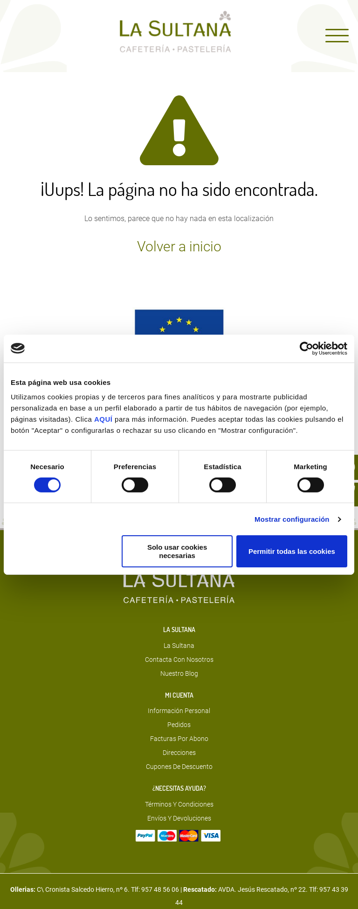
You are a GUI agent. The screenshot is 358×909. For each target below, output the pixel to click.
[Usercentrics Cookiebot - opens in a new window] (306, 348)
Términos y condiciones (179, 804)
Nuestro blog (179, 673)
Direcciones (179, 752)
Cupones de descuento (179, 766)
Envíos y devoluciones (179, 818)
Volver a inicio (179, 247)
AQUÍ (104, 419)
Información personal (179, 710)
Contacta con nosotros (179, 659)
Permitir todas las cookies (291, 551)
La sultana (179, 645)
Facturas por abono (179, 738)
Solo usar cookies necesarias (177, 551)
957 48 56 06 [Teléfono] (160, 889)
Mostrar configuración (292, 519)
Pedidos (179, 724)
